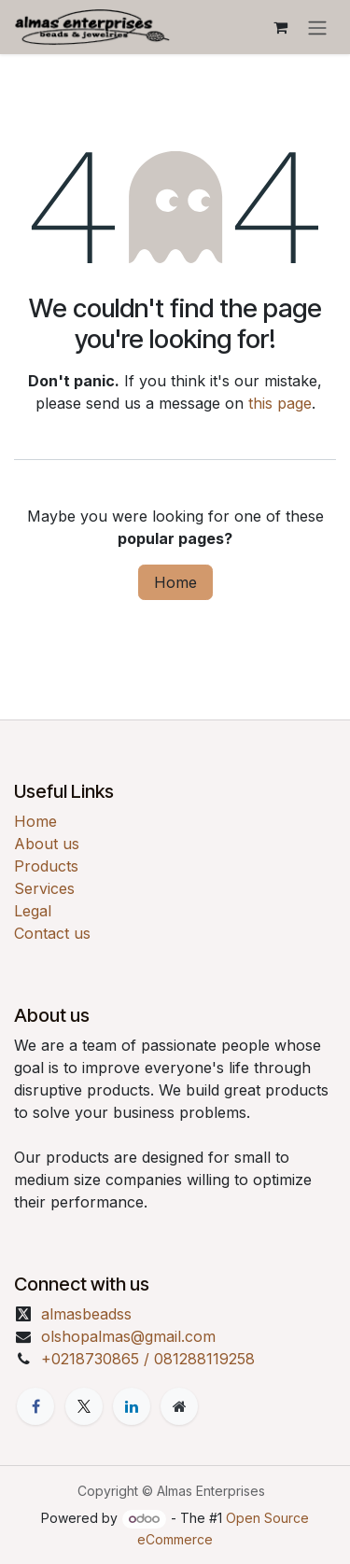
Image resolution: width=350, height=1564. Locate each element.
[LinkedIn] (131, 1406)
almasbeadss (86, 1314)
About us (46, 843)
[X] (84, 1406)
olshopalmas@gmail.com (128, 1336)
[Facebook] (35, 1406)
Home (175, 582)
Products (46, 866)
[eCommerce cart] (280, 27)
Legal (32, 910)
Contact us (52, 933)
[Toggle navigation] (317, 27)
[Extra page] (179, 1406)
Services (44, 888)
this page (280, 403)
